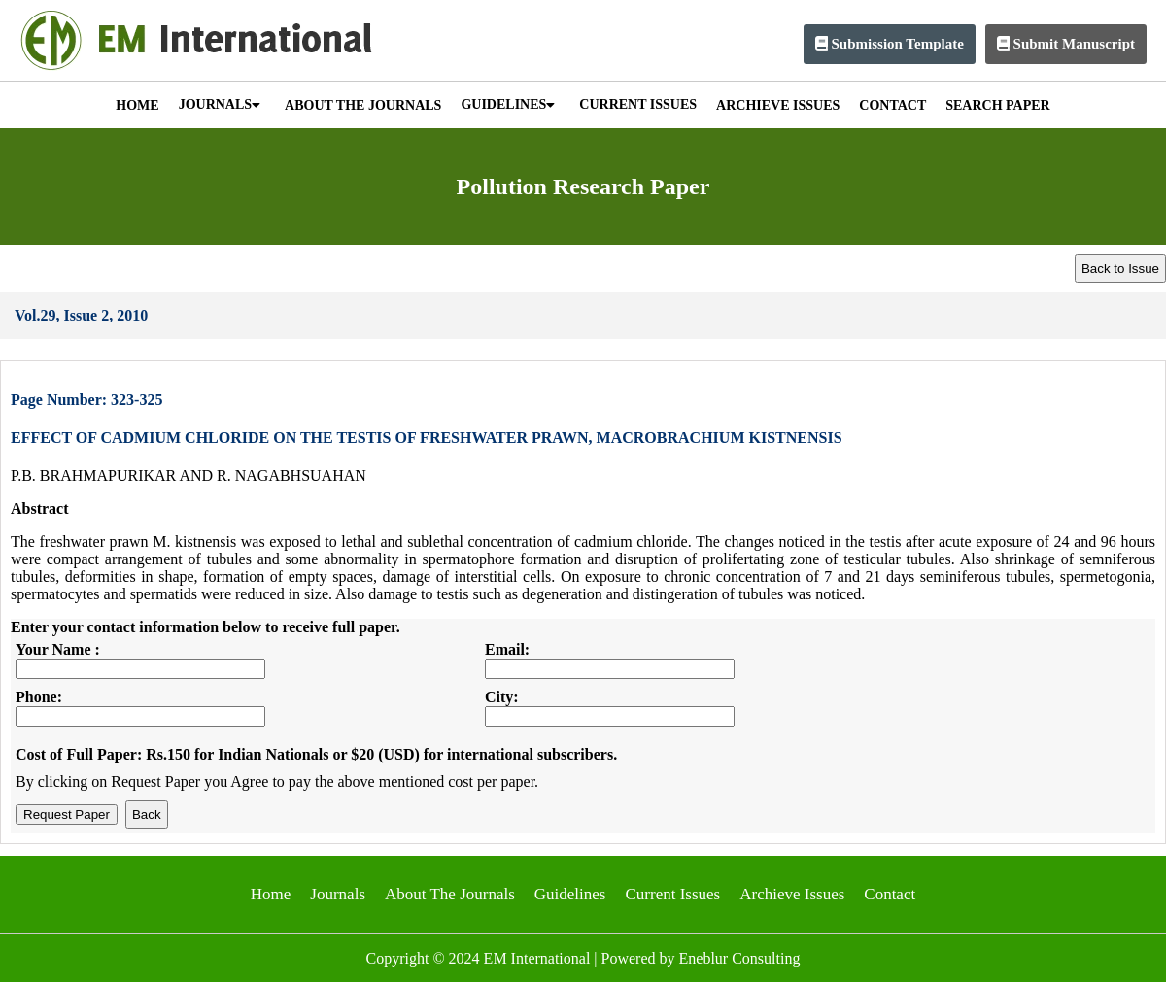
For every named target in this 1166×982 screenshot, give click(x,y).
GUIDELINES (508, 104)
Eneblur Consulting (740, 958)
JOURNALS (219, 104)
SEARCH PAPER (997, 105)
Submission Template (889, 43)
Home (271, 894)
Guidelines (570, 894)
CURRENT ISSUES (638, 104)
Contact (889, 894)
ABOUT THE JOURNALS (363, 105)
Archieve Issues (791, 894)
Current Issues (672, 894)
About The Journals (450, 894)
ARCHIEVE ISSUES (778, 105)
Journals (337, 894)
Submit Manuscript (1066, 43)
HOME (137, 105)
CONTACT (892, 105)
